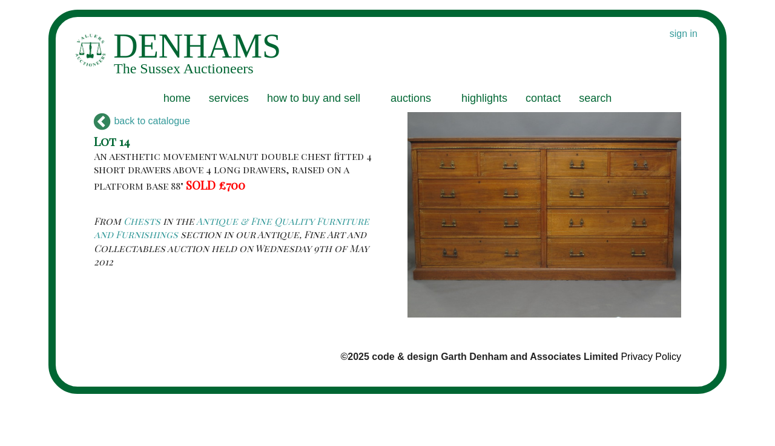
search (595, 98)
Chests (142, 221)
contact (543, 98)
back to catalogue (142, 121)
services (229, 98)
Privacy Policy (651, 356)
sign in (684, 33)
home (177, 98)
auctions (411, 98)
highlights (484, 98)
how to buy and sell (313, 98)
